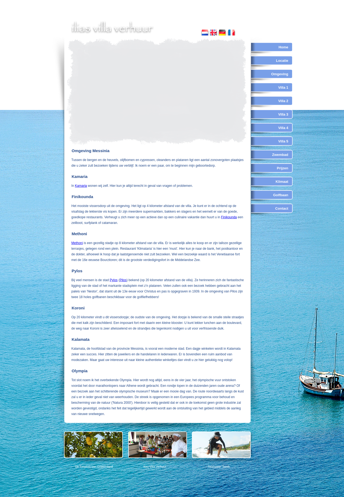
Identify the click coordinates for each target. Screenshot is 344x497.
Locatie (282, 61)
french (231, 31)
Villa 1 (283, 87)
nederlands (205, 31)
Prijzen (282, 168)
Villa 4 (283, 128)
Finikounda (229, 217)
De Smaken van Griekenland (94, 466)
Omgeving (279, 74)
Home (283, 47)
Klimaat (282, 182)
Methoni (77, 243)
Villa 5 (283, 141)
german (222, 31)
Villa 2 (283, 101)
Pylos (113, 280)
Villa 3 (283, 114)
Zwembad (280, 155)
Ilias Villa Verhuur (155, 466)
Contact (281, 208)
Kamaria (81, 186)
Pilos (123, 280)
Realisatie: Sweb (219, 466)
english (213, 31)
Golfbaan (280, 195)
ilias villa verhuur (112, 27)
